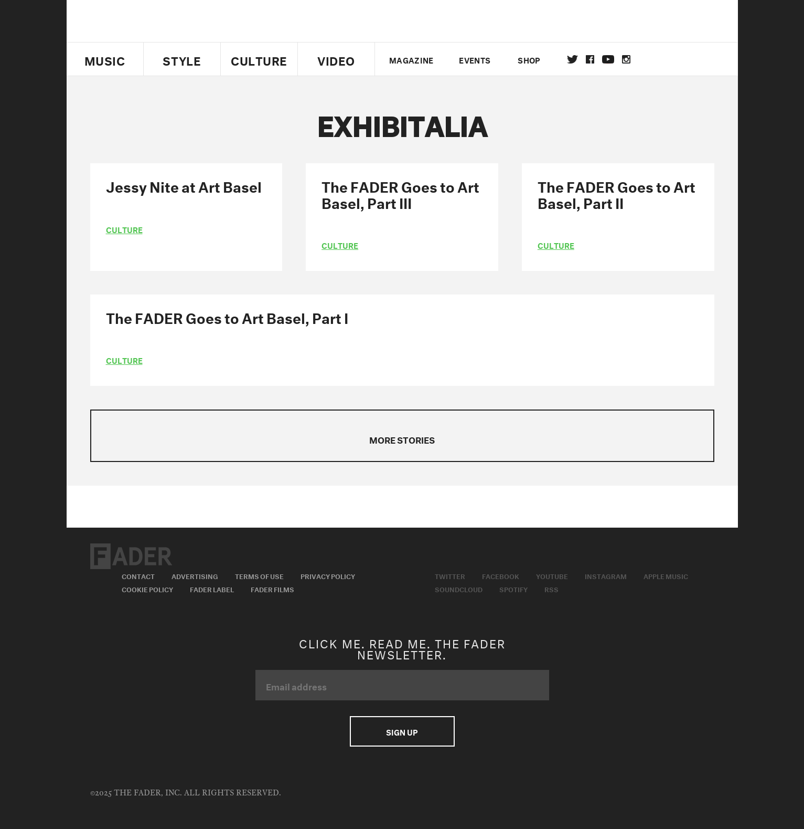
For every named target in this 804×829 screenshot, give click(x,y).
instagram (626, 59)
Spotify (513, 588)
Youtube (552, 575)
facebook (590, 59)
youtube (608, 59)
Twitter (572, 59)
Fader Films (272, 588)
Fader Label (212, 588)
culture (124, 229)
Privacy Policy (328, 575)
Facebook (500, 575)
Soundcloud (459, 588)
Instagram (606, 575)
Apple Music (666, 575)
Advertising (194, 575)
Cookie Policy (147, 588)
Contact (138, 575)
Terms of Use (259, 575)
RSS (551, 588)
